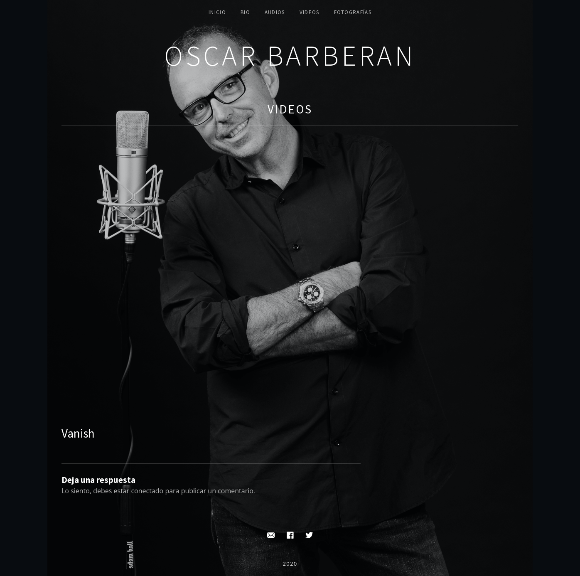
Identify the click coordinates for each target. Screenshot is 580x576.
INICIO (217, 12)
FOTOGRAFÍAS (352, 12)
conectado (147, 490)
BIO (245, 12)
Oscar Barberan (290, 56)
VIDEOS (309, 12)
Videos (290, 109)
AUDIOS (275, 12)
